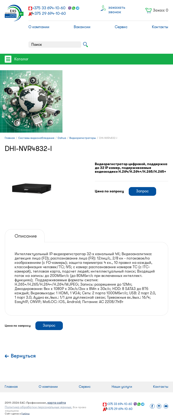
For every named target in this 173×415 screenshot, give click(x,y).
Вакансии (82, 27)
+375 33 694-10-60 (48, 8)
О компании (38, 27)
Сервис (121, 27)
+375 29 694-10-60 (49, 13)
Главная (11, 387)
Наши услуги (122, 387)
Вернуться (23, 356)
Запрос (142, 191)
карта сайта (56, 402)
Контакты (160, 27)
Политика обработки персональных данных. (38, 407)
